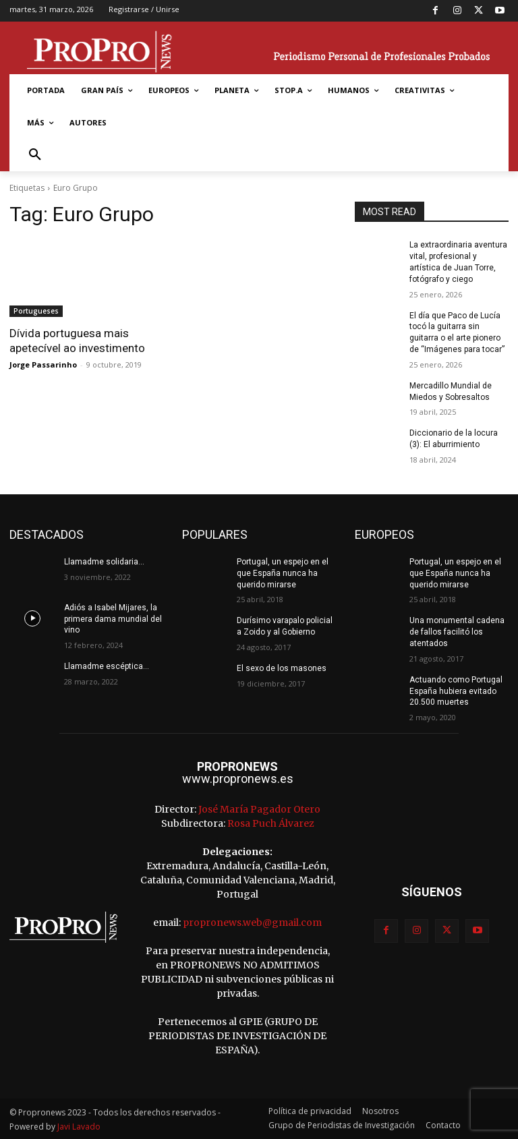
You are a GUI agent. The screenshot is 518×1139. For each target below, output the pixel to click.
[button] (35, 155)
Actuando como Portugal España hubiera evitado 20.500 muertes (455, 691)
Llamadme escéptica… (106, 666)
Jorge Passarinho (43, 364)
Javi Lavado (78, 1126)
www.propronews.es (237, 778)
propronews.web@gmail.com (252, 922)
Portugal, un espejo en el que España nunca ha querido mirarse (282, 573)
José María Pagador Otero (259, 809)
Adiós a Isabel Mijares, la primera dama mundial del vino (113, 619)
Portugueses (36, 311)
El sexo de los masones (281, 668)
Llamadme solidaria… (104, 561)
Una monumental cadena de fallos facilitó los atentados (457, 632)
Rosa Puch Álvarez (270, 823)
